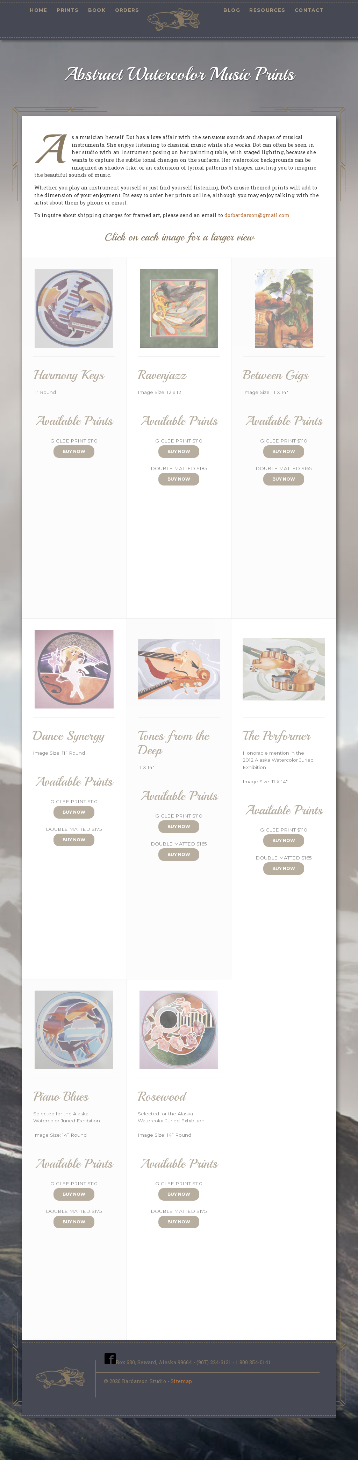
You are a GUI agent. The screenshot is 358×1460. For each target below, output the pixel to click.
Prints (68, 10)
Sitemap (181, 1381)
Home (38, 10)
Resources (267, 10)
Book (97, 10)
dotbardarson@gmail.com (256, 215)
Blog (231, 10)
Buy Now (74, 451)
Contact (309, 10)
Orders (127, 10)
